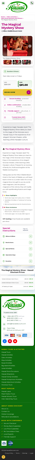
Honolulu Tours (6, 385)
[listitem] (7, 62)
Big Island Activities (8, 365)
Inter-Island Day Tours (9, 399)
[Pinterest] (10, 341)
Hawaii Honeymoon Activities (11, 379)
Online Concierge (7, 414)
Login (31, 453)
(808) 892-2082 (14, 318)
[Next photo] (29, 46)
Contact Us (5, 411)
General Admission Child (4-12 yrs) (10, 282)
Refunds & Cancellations (10, 417)
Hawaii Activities (7, 355)
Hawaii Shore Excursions (10, 371)
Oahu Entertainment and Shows (11, 18)
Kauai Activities (6, 363)
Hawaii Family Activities (9, 377)
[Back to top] (3, 457)
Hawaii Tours (5, 352)
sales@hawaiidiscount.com (16, 324)
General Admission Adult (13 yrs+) (10, 279)
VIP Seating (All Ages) (7, 286)
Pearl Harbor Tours (8, 394)
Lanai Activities (6, 368)
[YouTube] (15, 341)
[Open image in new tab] (17, 46)
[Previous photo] (5, 46)
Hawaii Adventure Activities (11, 382)
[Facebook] (5, 341)
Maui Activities (6, 360)
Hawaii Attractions (7, 374)
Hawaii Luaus (6, 391)
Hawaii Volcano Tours (8, 396)
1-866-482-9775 (15, 316)
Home (3, 17)
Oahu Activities (12, 17)
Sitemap (24, 453)
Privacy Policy (9, 453)
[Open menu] (3, 3)
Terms (18, 453)
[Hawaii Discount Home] (14, 304)
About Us (4, 409)
